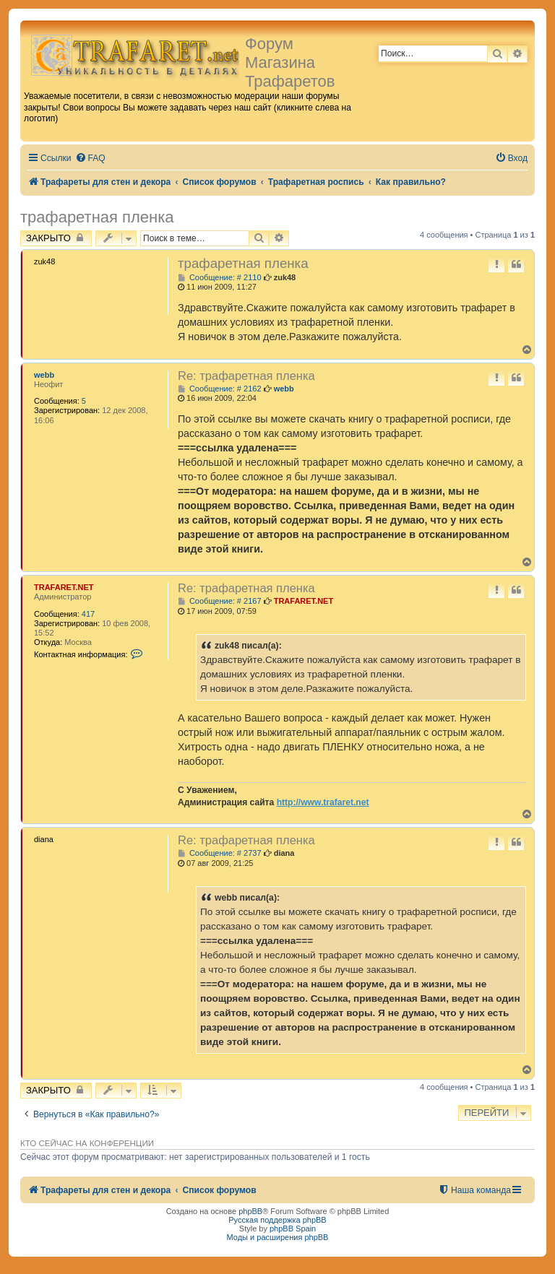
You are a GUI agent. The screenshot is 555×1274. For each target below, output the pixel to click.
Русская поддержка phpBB (277, 1220)
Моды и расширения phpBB (278, 1237)
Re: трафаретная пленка (246, 375)
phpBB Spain (293, 1228)
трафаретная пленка (97, 217)
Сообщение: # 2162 (220, 389)
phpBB (250, 1211)
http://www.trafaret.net (323, 802)
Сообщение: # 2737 (220, 853)
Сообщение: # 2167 (220, 601)
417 (88, 614)
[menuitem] (90, 158)
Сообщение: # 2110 (220, 277)
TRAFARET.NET (64, 587)
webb (44, 374)
